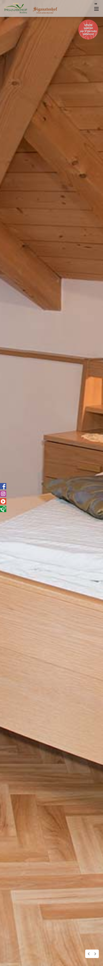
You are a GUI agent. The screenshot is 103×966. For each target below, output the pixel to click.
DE (96, 3)
